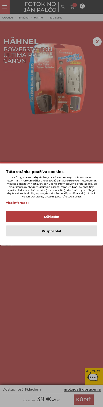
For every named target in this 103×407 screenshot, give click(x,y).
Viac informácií (17, 202)
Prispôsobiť (51, 231)
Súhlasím (51, 216)
